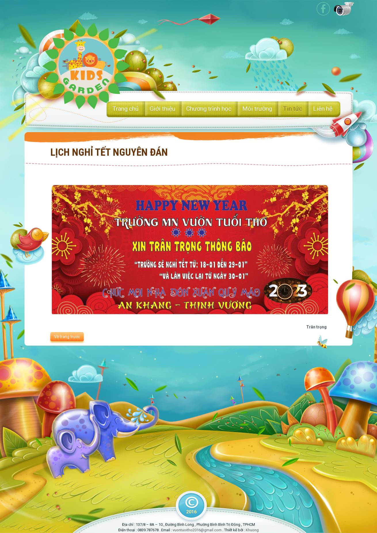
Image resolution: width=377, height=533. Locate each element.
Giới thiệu (162, 108)
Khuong (252, 530)
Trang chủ (125, 108)
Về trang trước (67, 336)
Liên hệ (322, 108)
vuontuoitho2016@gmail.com (197, 530)
